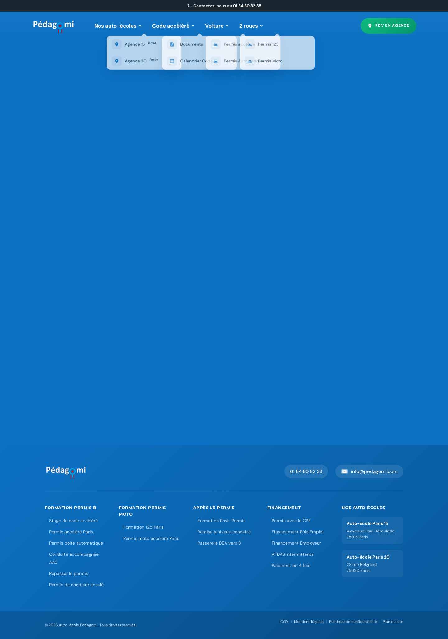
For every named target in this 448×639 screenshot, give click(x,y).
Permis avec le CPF (291, 520)
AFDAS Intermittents (293, 554)
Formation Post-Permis (221, 520)
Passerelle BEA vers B (219, 543)
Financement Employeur (296, 543)
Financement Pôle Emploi (298, 532)
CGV (284, 621)
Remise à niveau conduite (224, 532)
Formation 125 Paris (143, 527)
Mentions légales (309, 621)
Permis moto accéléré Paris (151, 538)
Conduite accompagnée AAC (74, 558)
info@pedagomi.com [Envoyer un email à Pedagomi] (369, 471)
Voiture (217, 25)
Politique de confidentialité (353, 621)
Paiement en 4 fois (291, 565)
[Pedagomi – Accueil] (54, 25)
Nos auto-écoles (118, 25)
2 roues (251, 25)
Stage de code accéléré (73, 520)
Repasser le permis (68, 573)
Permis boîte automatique (76, 543)
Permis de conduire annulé (76, 584)
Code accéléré (173, 25)
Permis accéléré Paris (71, 532)
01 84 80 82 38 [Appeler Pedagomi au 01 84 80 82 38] (306, 471)
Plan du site (393, 621)
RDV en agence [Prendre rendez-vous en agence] (388, 25)
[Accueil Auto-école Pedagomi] (66, 471)
